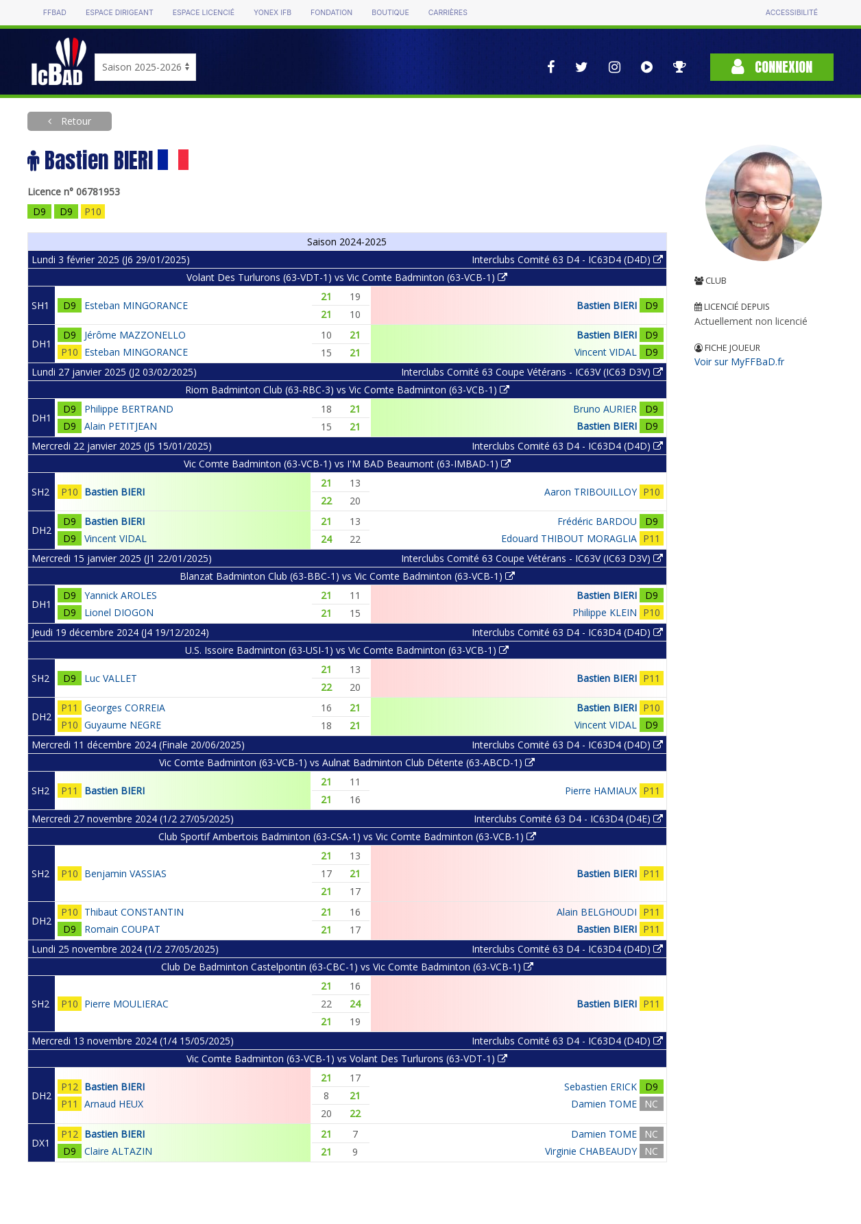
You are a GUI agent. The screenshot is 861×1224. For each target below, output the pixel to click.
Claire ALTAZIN (118, 1151)
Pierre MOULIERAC (126, 1003)
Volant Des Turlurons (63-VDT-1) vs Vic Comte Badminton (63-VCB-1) (346, 277)
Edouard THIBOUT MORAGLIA (569, 538)
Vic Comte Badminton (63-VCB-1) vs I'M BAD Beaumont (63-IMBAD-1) (347, 463)
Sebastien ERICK (600, 1086)
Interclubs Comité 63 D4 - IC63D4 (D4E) (568, 818)
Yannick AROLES (120, 595)
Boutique (390, 12)
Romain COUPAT (122, 928)
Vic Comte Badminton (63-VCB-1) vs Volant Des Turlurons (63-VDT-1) (346, 1058)
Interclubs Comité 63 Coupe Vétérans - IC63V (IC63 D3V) (532, 371)
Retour (74, 120)
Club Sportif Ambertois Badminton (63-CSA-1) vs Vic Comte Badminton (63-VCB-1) (347, 836)
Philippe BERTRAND (128, 408)
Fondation (331, 12)
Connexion (771, 66)
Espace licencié (203, 12)
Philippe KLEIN (604, 612)
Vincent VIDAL (605, 351)
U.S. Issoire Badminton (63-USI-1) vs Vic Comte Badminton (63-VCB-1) (347, 650)
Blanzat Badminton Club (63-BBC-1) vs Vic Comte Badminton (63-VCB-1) (347, 576)
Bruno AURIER (605, 408)
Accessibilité (792, 12)
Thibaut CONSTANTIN (134, 911)
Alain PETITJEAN (120, 425)
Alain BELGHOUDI (597, 911)
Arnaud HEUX (113, 1103)
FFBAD (54, 12)
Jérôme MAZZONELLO (135, 334)
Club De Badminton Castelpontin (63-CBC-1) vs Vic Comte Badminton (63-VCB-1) (347, 966)
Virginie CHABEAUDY (591, 1151)
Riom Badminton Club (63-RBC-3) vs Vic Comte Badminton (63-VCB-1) (347, 389)
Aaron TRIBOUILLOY (590, 491)
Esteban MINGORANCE (136, 305)
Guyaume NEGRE (122, 724)
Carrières (448, 12)
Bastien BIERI (607, 305)
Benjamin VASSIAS (125, 873)
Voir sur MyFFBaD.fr (739, 361)
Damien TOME (604, 1103)
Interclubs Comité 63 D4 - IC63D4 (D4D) (567, 259)
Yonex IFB (272, 12)
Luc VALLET (110, 678)
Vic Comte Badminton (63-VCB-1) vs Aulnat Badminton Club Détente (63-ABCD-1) (347, 762)
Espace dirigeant (120, 12)
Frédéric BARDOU (597, 521)
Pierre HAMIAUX (601, 790)
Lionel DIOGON (119, 612)
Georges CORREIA (124, 707)
